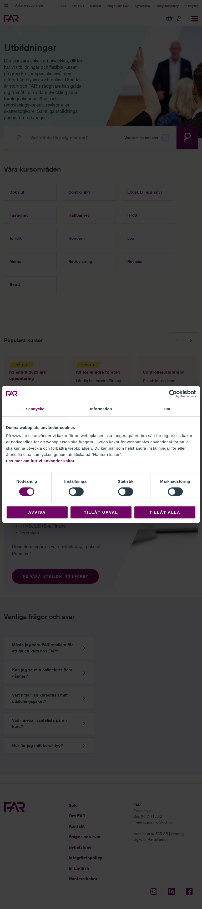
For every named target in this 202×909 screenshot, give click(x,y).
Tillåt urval (101, 512)
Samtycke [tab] (35, 409)
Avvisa (37, 512)
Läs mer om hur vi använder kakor (40, 461)
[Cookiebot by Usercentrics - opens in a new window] (173, 394)
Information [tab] (101, 409)
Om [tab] (167, 409)
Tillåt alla (165, 512)
